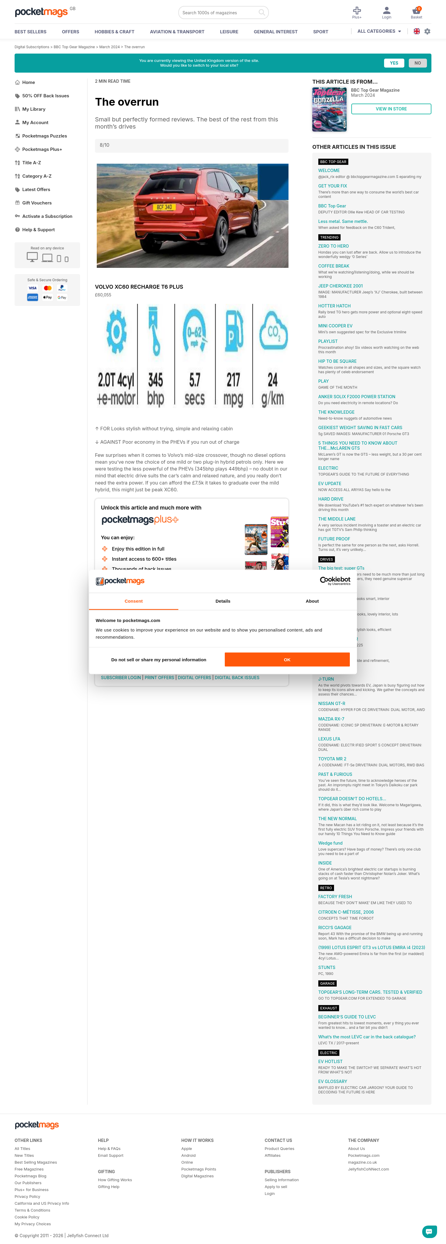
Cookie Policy (27, 1217)
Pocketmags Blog (30, 1175)
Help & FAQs (109, 1148)
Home (25, 82)
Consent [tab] (134, 600)
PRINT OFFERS (159, 677)
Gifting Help (108, 1186)
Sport (320, 32)
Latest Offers (32, 189)
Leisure (229, 32)
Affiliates (272, 1155)
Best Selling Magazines (36, 1162)
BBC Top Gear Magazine (74, 47)
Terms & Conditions (32, 1210)
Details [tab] (223, 600)
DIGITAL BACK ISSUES (237, 677)
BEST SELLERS (30, 32)
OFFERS (70, 32)
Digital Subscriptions (32, 47)
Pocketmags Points (198, 1169)
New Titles (24, 1155)
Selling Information (282, 1179)
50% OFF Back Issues (42, 96)
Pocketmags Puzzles (41, 136)
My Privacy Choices (33, 1223)
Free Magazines (29, 1169)
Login (270, 1193)
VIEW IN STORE (391, 108)
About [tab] (312, 600)
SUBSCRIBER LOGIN (121, 677)
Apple (186, 1148)
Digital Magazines (197, 1175)
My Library (30, 109)
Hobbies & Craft (115, 32)
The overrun (134, 47)
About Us (356, 1148)
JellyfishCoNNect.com (368, 1169)
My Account (32, 122)
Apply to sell (276, 1186)
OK (287, 659)
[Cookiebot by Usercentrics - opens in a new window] (324, 581)
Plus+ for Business (32, 1189)
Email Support (111, 1155)
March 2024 (109, 47)
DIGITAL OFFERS (194, 677)
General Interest (276, 32)
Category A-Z (33, 176)
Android (188, 1155)
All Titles (22, 1148)
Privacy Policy (27, 1196)
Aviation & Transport (177, 32)
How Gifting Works (115, 1179)
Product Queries (279, 1148)
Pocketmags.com (364, 1155)
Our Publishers (28, 1182)
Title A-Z (28, 162)
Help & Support (35, 229)
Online (187, 1162)
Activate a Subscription (43, 216)
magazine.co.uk (362, 1162)
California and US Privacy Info (42, 1203)
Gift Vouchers (33, 203)
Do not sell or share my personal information (158, 659)
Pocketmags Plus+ (38, 149)
